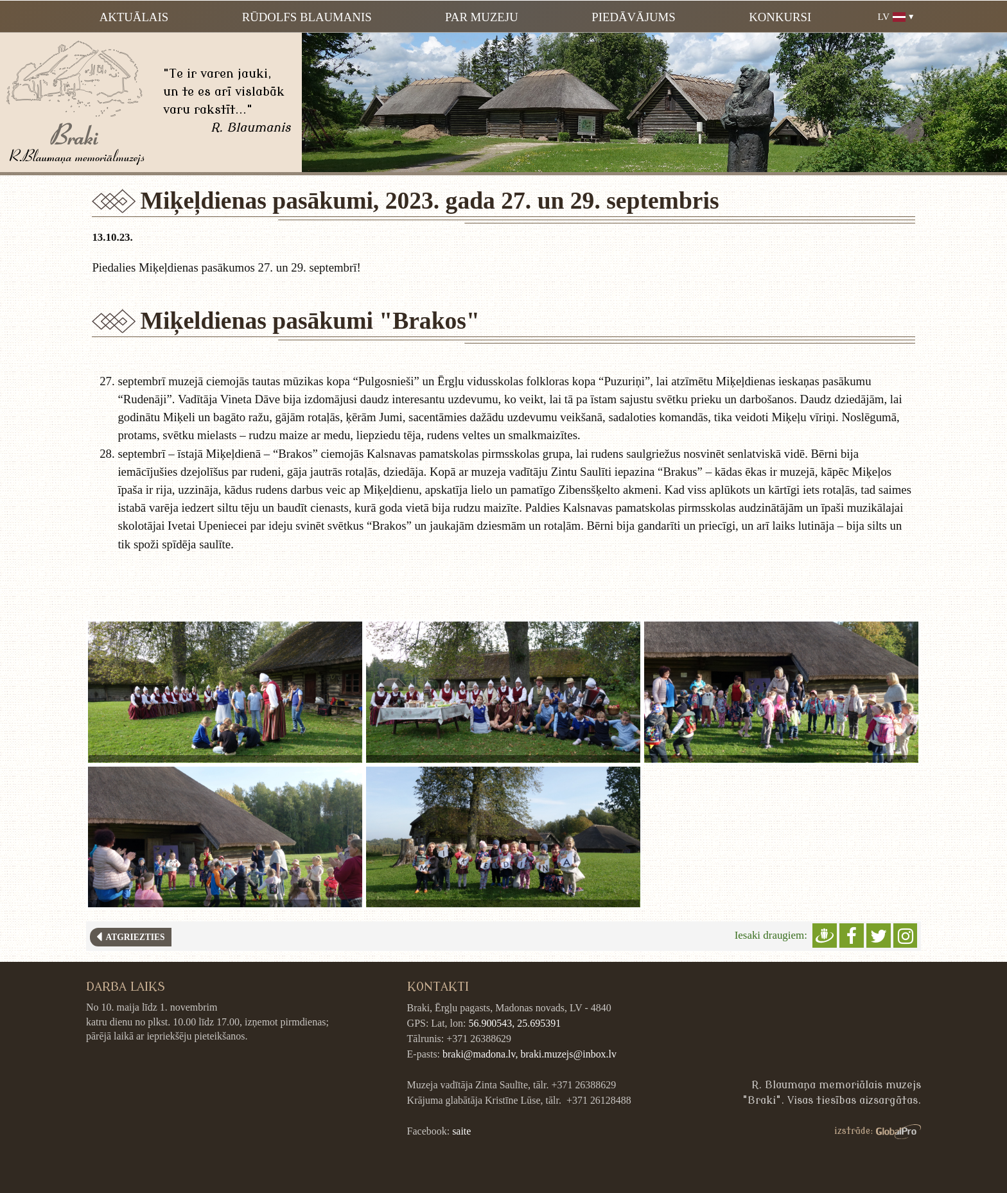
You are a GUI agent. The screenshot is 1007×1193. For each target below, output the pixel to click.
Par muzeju (481, 17)
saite (461, 1131)
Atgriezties (132, 937)
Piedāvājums (633, 17)
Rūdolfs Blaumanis (307, 17)
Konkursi (780, 17)
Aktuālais (134, 17)
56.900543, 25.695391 (514, 1023)
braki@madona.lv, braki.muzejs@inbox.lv (529, 1054)
